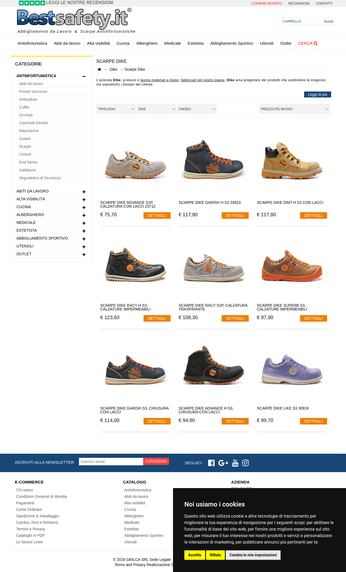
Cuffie (24, 107)
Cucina (123, 43)
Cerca (307, 43)
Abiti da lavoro (67, 43)
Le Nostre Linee (29, 542)
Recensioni (299, 3)
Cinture (25, 154)
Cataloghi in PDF (30, 535)
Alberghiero (147, 43)
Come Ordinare (29, 509)
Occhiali (26, 115)
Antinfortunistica (32, 43)
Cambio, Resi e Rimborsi (37, 522)
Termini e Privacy (30, 529)
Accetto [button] (194, 555)
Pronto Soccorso (33, 91)
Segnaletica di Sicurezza (40, 178)
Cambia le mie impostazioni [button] (253, 555)
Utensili (266, 43)
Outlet (285, 43)
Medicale (172, 43)
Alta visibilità (98, 43)
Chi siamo (24, 490)
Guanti (24, 138)
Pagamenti (25, 503)
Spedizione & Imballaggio (37, 516)
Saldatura (27, 170)
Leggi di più (317, 94)
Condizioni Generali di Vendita (41, 496)
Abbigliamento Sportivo (231, 43)
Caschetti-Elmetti (33, 123)
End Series (28, 162)
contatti (324, 3)
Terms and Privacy (129, 565)
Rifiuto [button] (215, 555)
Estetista (196, 43)
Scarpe (25, 146)
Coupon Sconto (266, 3)
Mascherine (29, 131)
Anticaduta (28, 99)
